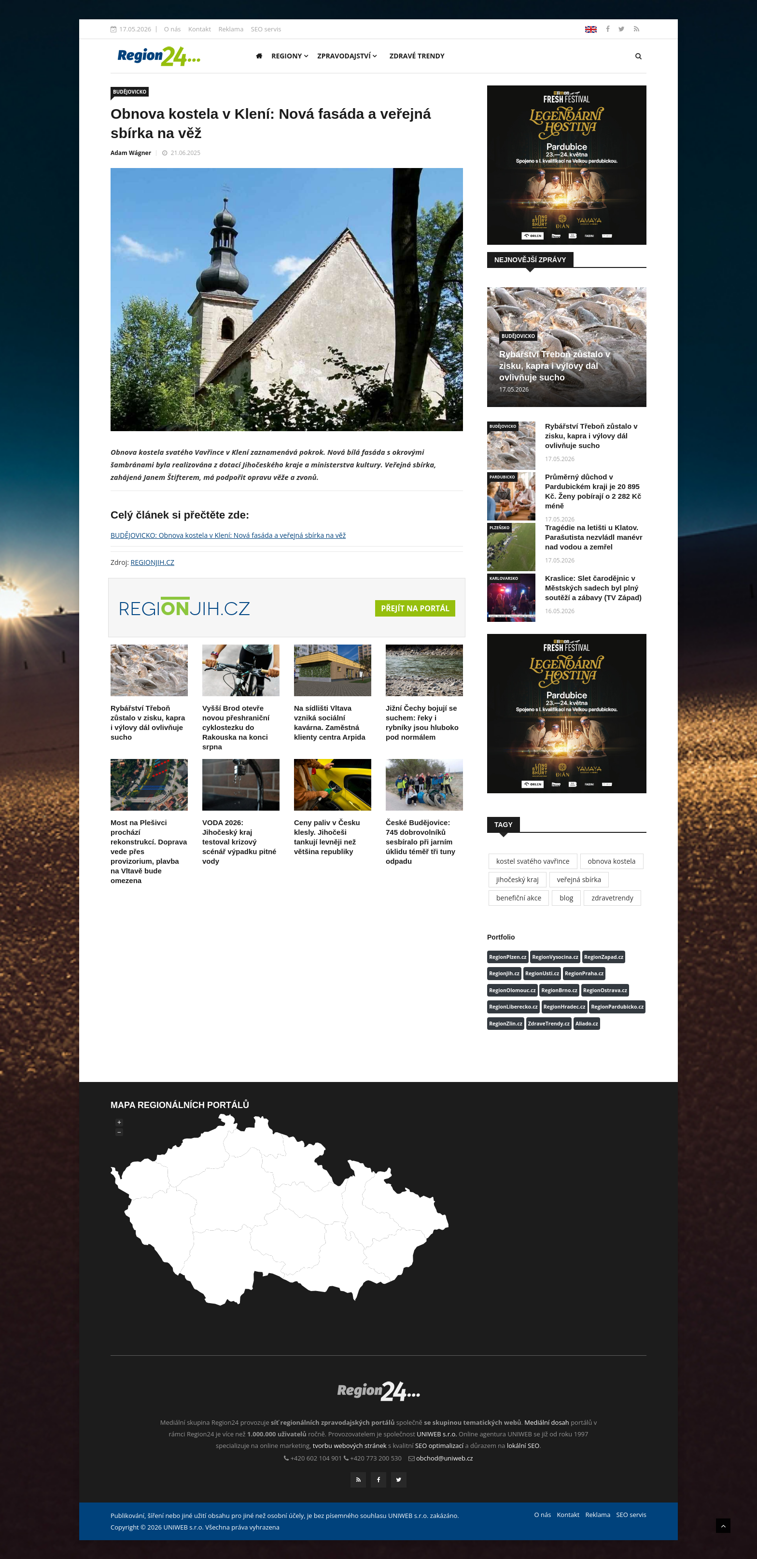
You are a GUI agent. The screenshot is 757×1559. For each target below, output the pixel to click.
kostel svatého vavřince (533, 861)
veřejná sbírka (579, 879)
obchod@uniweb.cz (444, 1458)
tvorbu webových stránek (350, 1445)
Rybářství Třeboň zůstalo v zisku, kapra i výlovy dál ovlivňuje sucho (554, 366)
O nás (172, 29)
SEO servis (266, 29)
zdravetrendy (612, 897)
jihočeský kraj (517, 879)
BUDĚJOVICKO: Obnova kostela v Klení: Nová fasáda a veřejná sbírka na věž (228, 535)
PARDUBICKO (502, 476)
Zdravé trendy (417, 55)
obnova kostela (612, 861)
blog (566, 897)
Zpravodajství (347, 55)
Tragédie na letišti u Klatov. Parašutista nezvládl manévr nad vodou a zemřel (594, 537)
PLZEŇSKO (499, 527)
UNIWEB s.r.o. (437, 1434)
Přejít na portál (414, 609)
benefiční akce (518, 897)
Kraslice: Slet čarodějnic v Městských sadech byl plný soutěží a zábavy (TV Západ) (593, 588)
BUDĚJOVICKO (129, 91)
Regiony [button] (289, 55)
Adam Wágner (131, 153)
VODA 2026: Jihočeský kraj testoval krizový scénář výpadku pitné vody (239, 841)
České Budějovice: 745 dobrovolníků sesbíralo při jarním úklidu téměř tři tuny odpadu (420, 841)
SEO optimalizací (439, 1445)
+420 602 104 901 (316, 1458)
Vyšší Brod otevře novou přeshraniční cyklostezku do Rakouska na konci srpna (235, 727)
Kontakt (199, 29)
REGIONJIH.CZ (152, 562)
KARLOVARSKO (504, 578)
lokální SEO (523, 1445)
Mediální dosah (546, 1422)
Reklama (230, 29)
